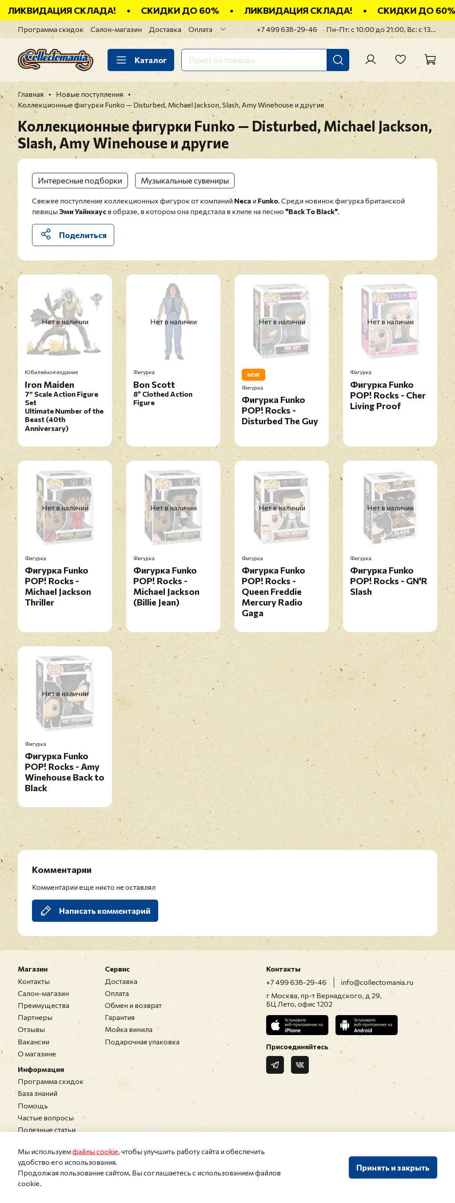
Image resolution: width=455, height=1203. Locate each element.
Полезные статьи (47, 1129)
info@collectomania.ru (377, 982)
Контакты (34, 981)
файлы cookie (95, 1151)
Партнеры (35, 1017)
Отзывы (31, 1029)
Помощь (33, 1105)
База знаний (37, 1093)
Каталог (141, 60)
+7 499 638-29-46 (287, 29)
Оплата (200, 29)
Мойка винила (128, 1029)
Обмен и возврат (133, 1005)
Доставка (165, 29)
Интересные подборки (80, 180)
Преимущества (43, 1005)
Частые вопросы (46, 1117)
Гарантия (120, 1017)
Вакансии (33, 1041)
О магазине (37, 1053)
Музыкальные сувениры (185, 180)
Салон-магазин (116, 29)
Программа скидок (51, 29)
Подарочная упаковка (142, 1041)
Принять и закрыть (393, 1167)
